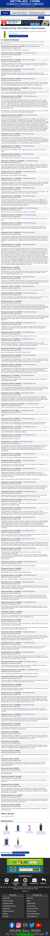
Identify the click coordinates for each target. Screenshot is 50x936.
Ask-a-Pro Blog (8, 901)
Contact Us (34, 882)
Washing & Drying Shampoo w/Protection (13, 855)
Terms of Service (32, 908)
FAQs (6, 882)
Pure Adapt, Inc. (32, 916)
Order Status (25, 883)
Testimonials (31, 903)
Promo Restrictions (33, 914)
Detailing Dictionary (9, 906)
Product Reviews (8, 911)
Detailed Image (25, 1)
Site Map (6, 916)
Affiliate (5, 914)
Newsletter (6, 908)
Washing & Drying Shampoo (20, 852)
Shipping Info (16, 883)
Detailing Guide (8, 903)
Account (25, 4)
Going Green (31, 906)
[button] (46, 933)
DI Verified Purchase (32, 46)
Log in (2, 816)
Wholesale (6, 898)
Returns (43, 882)
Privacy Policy (31, 911)
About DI (30, 898)
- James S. (25, 891)
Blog (28, 901)
